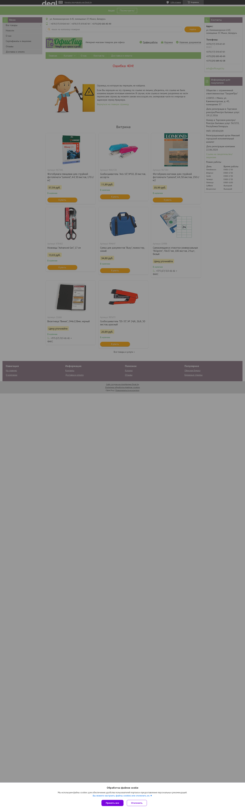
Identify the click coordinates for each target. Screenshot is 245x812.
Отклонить (137, 803)
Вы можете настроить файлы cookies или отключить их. (121, 795)
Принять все (112, 803)
